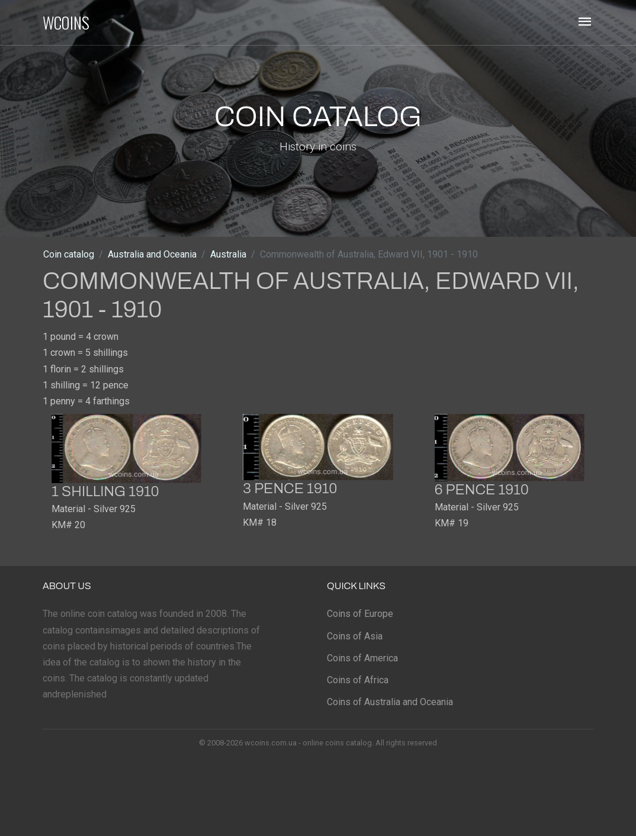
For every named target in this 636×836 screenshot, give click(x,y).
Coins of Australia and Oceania (390, 702)
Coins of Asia (355, 636)
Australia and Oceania (152, 254)
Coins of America (362, 658)
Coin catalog (68, 254)
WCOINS (66, 22)
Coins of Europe (360, 613)
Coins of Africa (357, 680)
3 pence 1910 (290, 488)
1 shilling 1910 (105, 491)
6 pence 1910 (482, 489)
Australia (228, 254)
